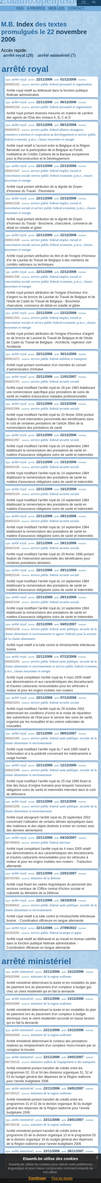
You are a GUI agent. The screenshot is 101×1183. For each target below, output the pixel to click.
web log (56, 8)
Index (24, 24)
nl (94, 2)
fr (84, 2)
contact (76, 8)
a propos (36, 8)
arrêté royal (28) (18, 55)
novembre (71, 31)
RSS (19, 8)
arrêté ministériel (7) (57, 55)
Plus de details (62, 1178)
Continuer (37, 1178)
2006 (8, 39)
